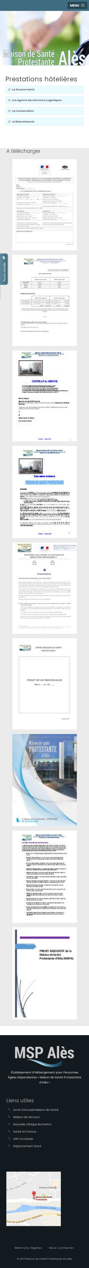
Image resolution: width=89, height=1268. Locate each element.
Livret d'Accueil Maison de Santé (35, 1110)
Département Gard (27, 1146)
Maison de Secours (26, 1117)
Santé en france (24, 1132)
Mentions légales (28, 1248)
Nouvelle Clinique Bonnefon (32, 1124)
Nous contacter (61, 1248)
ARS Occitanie (23, 1139)
